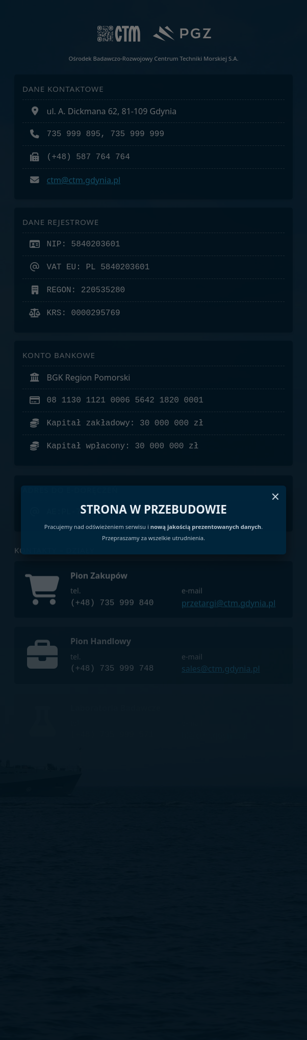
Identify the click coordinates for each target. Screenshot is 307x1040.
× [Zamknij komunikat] (275, 496)
